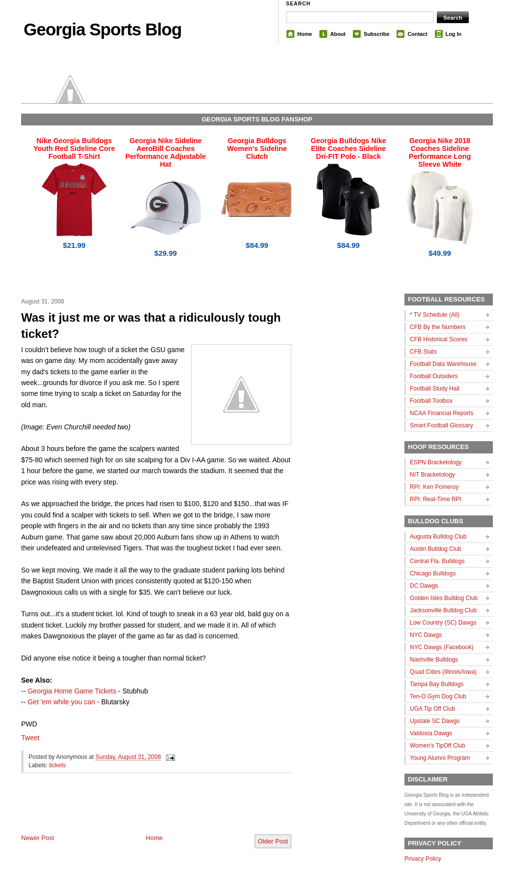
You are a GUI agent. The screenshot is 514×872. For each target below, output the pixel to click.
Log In (453, 34)
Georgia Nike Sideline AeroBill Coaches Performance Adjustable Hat (165, 152)
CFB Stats (423, 351)
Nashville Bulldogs (434, 659)
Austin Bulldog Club (435, 548)
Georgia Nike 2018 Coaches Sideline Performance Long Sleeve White (440, 152)
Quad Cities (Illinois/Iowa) (443, 671)
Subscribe (376, 34)
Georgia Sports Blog (102, 29)
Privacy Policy (422, 858)
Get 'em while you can (61, 702)
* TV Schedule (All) (434, 314)
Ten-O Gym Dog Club (438, 696)
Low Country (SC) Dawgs (443, 622)
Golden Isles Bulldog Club (444, 598)
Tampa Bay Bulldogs (436, 684)
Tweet (30, 738)
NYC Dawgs (426, 634)
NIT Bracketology (432, 474)
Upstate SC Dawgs (434, 721)
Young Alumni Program (440, 757)
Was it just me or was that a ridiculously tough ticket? (151, 326)
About (337, 34)
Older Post (273, 841)
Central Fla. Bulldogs (437, 561)
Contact (417, 34)
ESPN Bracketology (435, 462)
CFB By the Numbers (437, 327)
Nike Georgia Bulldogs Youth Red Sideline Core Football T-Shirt (74, 148)
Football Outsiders (433, 376)
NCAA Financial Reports (441, 413)
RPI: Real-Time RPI (435, 499)
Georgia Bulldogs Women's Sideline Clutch (257, 148)
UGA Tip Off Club (432, 708)
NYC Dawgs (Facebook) (441, 647)
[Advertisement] (136, 811)
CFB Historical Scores (438, 339)
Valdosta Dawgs (431, 733)
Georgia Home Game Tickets (72, 691)
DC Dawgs (424, 585)
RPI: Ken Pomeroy (434, 486)
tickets (57, 765)
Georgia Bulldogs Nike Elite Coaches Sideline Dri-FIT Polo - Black (348, 148)
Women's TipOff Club (437, 745)
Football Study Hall (434, 388)
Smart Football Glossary (441, 425)
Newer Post (37, 838)
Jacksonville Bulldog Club (443, 610)
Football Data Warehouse (443, 364)
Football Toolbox (431, 400)
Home (304, 34)
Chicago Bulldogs (433, 573)
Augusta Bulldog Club (438, 536)
